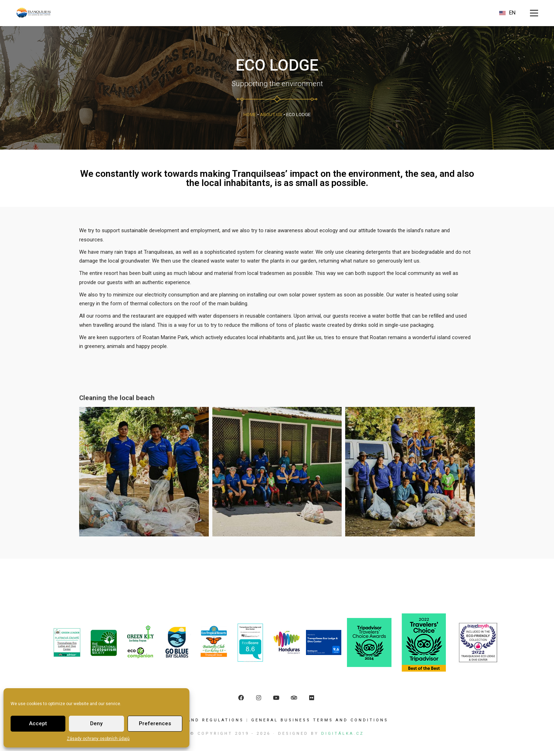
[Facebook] (241, 698)
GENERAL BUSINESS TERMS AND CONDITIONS (319, 720)
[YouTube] (276, 698)
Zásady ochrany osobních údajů (98, 738)
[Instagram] (259, 698)
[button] (534, 13)
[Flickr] (312, 698)
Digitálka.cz (342, 733)
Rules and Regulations (205, 720)
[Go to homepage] (33, 13)
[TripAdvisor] (294, 698)
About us (271, 114)
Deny (96, 723)
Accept (38, 723)
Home (249, 114)
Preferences (155, 723)
